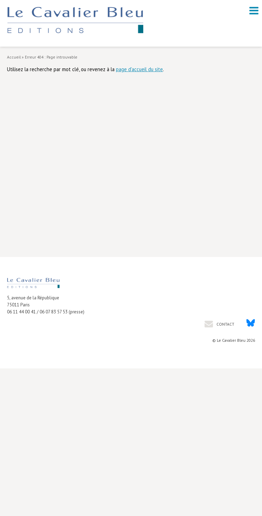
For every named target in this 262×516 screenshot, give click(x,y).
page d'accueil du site (139, 69)
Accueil (14, 57)
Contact (224, 324)
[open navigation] (253, 10)
